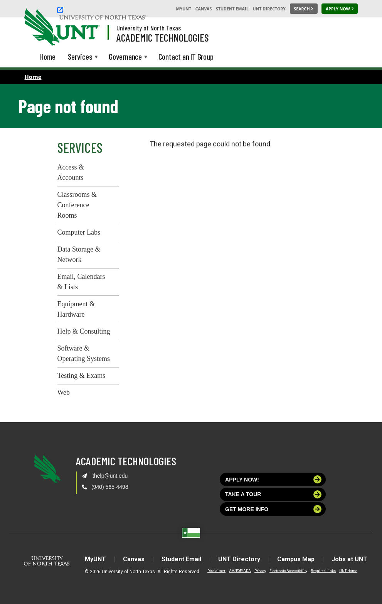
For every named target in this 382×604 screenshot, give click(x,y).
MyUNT (183, 9)
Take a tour (273, 494)
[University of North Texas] (102, 8)
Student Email (232, 9)
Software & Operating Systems (83, 353)
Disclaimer (216, 571)
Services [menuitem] (80, 57)
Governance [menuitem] (125, 57)
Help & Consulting (83, 331)
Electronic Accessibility (288, 571)
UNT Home (348, 571)
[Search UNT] (304, 9)
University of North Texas (148, 27)
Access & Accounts (70, 172)
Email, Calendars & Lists (81, 282)
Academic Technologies (162, 37)
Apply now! (273, 479)
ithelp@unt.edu (109, 476)
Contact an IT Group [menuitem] (186, 56)
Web (63, 392)
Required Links (323, 571)
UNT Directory (269, 9)
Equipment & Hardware (76, 309)
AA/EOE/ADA (240, 571)
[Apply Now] (339, 9)
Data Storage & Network (79, 254)
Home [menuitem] (48, 56)
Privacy (260, 571)
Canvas (203, 9)
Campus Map (296, 559)
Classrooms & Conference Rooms (77, 205)
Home (33, 77)
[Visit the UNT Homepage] (87, 27)
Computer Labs (78, 232)
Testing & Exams (81, 375)
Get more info (273, 509)
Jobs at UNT (349, 559)
